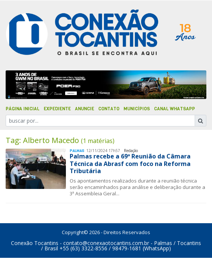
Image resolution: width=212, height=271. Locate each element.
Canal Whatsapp (174, 109)
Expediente (57, 109)
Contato (108, 109)
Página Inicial (23, 109)
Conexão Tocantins (34, 243)
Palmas (77, 150)
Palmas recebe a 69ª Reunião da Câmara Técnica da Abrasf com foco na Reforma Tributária (130, 163)
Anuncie (84, 109)
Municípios (137, 109)
